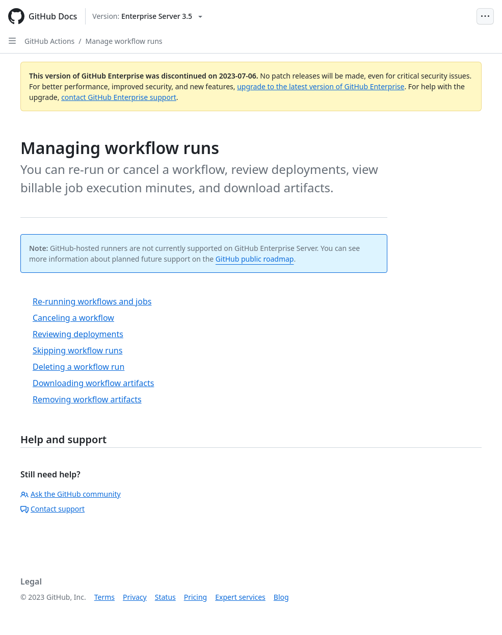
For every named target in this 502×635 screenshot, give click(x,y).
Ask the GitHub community (70, 494)
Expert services (240, 597)
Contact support (52, 509)
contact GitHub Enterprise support (118, 97)
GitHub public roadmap (255, 259)
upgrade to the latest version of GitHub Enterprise (320, 86)
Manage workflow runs (124, 41)
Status (165, 597)
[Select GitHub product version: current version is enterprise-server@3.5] (147, 16)
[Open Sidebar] (12, 41)
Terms (104, 597)
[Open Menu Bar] (485, 16)
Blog (281, 597)
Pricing (195, 597)
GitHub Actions (49, 41)
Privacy (135, 597)
